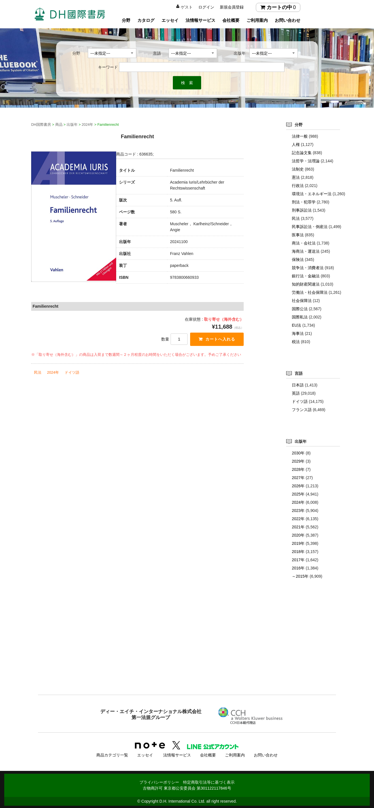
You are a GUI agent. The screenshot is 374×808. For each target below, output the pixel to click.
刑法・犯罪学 (304, 202)
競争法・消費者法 (308, 267)
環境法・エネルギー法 (312, 194)
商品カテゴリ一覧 (112, 754)
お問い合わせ (287, 20)
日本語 (298, 385)
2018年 (298, 551)
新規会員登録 (232, 7)
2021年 (298, 527)
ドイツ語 (72, 372)
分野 (126, 20)
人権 (296, 144)
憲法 (296, 177)
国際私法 (300, 317)
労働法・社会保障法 (310, 292)
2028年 (298, 469)
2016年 (298, 568)
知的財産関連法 (306, 284)
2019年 (298, 543)
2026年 (298, 486)
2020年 (298, 535)
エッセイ (170, 20)
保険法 (298, 259)
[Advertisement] (187, 648)
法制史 (298, 169)
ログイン (206, 7)
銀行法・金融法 (306, 276)
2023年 (298, 510)
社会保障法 (302, 300)
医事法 (298, 235)
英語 (296, 393)
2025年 (298, 494)
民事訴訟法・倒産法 (310, 226)
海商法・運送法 (306, 251)
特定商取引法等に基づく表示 (209, 781)
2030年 (298, 453)
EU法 (296, 325)
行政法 (298, 185)
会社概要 (230, 20)
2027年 (298, 477)
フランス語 (302, 409)
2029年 (298, 461)
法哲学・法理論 (306, 161)
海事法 (298, 333)
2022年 (298, 518)
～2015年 (300, 576)
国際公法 (300, 309)
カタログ (145, 20)
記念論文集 (302, 152)
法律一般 (300, 136)
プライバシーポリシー (159, 781)
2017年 (298, 560)
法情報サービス (200, 20)
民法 (37, 372)
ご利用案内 (257, 20)
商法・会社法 (304, 243)
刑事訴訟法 (302, 210)
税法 (296, 341)
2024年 (53, 372)
